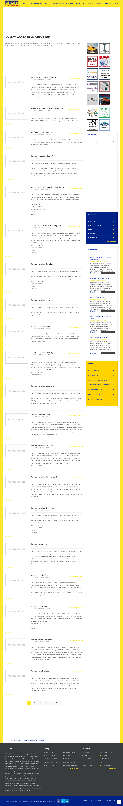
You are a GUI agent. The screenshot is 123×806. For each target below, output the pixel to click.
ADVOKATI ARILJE (68, 759)
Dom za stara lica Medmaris (42, 386)
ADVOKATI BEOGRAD (94, 371)
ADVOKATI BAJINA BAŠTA (70, 765)
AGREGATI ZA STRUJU (95, 225)
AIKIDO (90, 229)
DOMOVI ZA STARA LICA (76, 78)
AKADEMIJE (91, 233)
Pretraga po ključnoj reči (32, 3)
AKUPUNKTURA (105, 759)
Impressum (99, 800)
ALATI (102, 762)
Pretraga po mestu (73, 3)
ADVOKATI (91, 221)
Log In (116, 800)
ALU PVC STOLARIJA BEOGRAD (97, 380)
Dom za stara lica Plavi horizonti (44, 477)
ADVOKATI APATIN (68, 755)
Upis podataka (87, 3)
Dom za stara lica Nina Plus (42, 446)
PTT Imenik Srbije (34, 801)
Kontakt (98, 3)
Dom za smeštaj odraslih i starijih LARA (47, 225)
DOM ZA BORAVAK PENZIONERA (99, 278)
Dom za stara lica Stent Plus (42, 508)
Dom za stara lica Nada (40, 414)
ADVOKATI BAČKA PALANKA (52, 762)
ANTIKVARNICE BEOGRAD (95, 390)
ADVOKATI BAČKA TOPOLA (70, 762)
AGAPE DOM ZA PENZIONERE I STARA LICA (47, 108)
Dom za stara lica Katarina (42, 264)
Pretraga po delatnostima (54, 3)
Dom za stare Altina (39, 544)
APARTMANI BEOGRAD (95, 394)
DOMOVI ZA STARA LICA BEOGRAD (41, 79)
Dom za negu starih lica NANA (43, 156)
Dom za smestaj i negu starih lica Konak (47, 187)
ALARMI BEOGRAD (93, 375)
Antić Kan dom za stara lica (42, 132)
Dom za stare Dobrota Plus (42, 606)
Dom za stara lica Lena (40, 300)
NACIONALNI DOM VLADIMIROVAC (44, 77)
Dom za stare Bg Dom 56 (41, 575)
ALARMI (85, 762)
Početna (84, 800)
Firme (91, 800)
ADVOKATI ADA (48, 752)
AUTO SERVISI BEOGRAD (95, 399)
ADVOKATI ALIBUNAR (50, 755)
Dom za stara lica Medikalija (42, 352)
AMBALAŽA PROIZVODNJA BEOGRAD (99, 385)
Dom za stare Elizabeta (40, 671)
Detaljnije (8, 100)
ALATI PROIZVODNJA (89, 765)
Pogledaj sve (111, 241)
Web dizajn (43, 801)
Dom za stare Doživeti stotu (42, 640)
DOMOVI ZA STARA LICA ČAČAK (97, 280)
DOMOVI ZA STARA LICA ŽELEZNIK (98, 261)
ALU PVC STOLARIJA (106, 765)
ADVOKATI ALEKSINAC (69, 752)
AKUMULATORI (92, 237)
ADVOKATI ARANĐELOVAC (52, 759)
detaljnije (93, 273)
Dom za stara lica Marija (41, 326)
